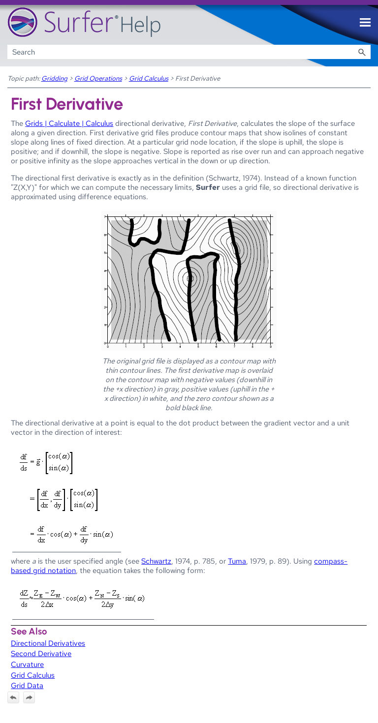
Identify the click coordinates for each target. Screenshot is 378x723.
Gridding (54, 78)
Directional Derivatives (48, 643)
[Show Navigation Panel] (365, 22)
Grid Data (27, 685)
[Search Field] (189, 52)
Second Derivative (41, 653)
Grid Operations (98, 78)
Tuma (237, 561)
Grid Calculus (148, 78)
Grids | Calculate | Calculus (69, 123)
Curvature (27, 664)
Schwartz (156, 561)
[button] (362, 52)
